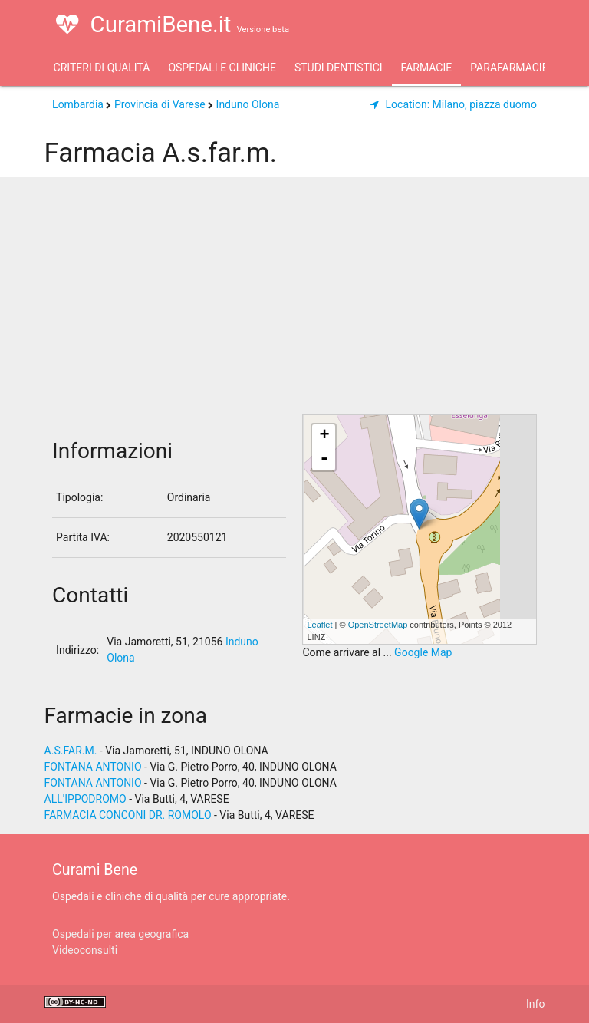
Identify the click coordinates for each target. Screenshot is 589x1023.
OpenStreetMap (378, 624)
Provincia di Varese (160, 104)
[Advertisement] (294, 299)
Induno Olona (248, 104)
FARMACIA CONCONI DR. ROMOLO (128, 815)
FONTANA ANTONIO (93, 767)
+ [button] (324, 435)
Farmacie (426, 67)
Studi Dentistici (338, 67)
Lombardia (78, 104)
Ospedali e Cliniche (221, 67)
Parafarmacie (509, 67)
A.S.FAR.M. (70, 750)
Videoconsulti (84, 950)
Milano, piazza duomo (453, 104)
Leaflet (319, 624)
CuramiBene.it (172, 24)
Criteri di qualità (102, 67)
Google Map (423, 652)
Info (535, 1004)
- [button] (324, 458)
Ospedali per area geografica (120, 934)
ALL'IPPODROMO (85, 799)
